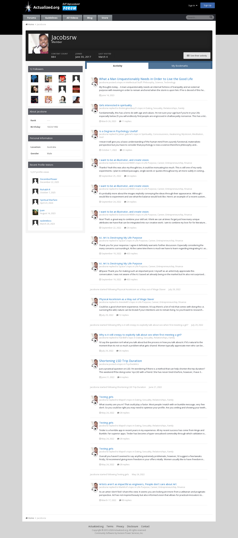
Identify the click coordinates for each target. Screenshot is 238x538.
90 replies (125, 500)
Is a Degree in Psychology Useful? (118, 131)
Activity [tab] (117, 65)
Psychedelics (132, 364)
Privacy (120, 526)
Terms (109, 526)
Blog (90, 17)
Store (105, 17)
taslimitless (45, 220)
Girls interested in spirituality (115, 105)
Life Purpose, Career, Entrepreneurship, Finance (168, 162)
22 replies (126, 149)
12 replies (122, 314)
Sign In (192, 5)
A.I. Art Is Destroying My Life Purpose (120, 237)
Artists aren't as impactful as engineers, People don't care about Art (138, 484)
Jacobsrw (94, 289)
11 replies (125, 121)
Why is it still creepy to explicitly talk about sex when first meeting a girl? (152, 324)
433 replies (131, 253)
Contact (145, 526)
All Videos (72, 17)
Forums (31, 17)
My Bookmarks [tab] (180, 65)
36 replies (122, 350)
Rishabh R (45, 189)
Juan (42, 210)
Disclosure (132, 526)
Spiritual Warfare (48, 199)
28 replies (123, 412)
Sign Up (207, 5)
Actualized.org (95, 526)
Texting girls (106, 396)
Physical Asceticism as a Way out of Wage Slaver (141, 289)
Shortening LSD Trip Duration (120, 361)
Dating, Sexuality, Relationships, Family (165, 108)
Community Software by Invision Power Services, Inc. (119, 533)
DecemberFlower (48, 179)
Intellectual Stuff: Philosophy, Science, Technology (151, 82)
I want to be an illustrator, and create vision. (124, 160)
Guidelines (51, 17)
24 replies (130, 175)
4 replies (123, 377)
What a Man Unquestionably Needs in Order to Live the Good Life (146, 79)
